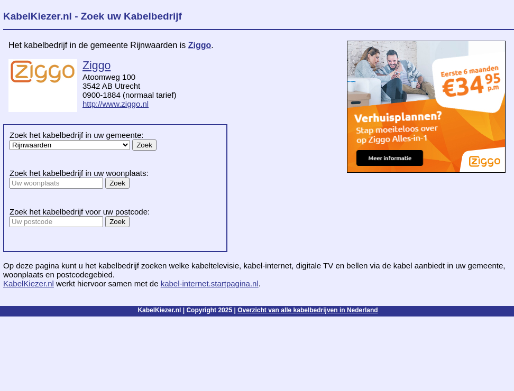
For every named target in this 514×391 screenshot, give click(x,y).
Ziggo (200, 45)
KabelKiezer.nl (28, 283)
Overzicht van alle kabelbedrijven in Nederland (307, 310)
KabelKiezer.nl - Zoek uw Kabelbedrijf (92, 16)
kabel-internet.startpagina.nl (210, 283)
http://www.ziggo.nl (115, 103)
